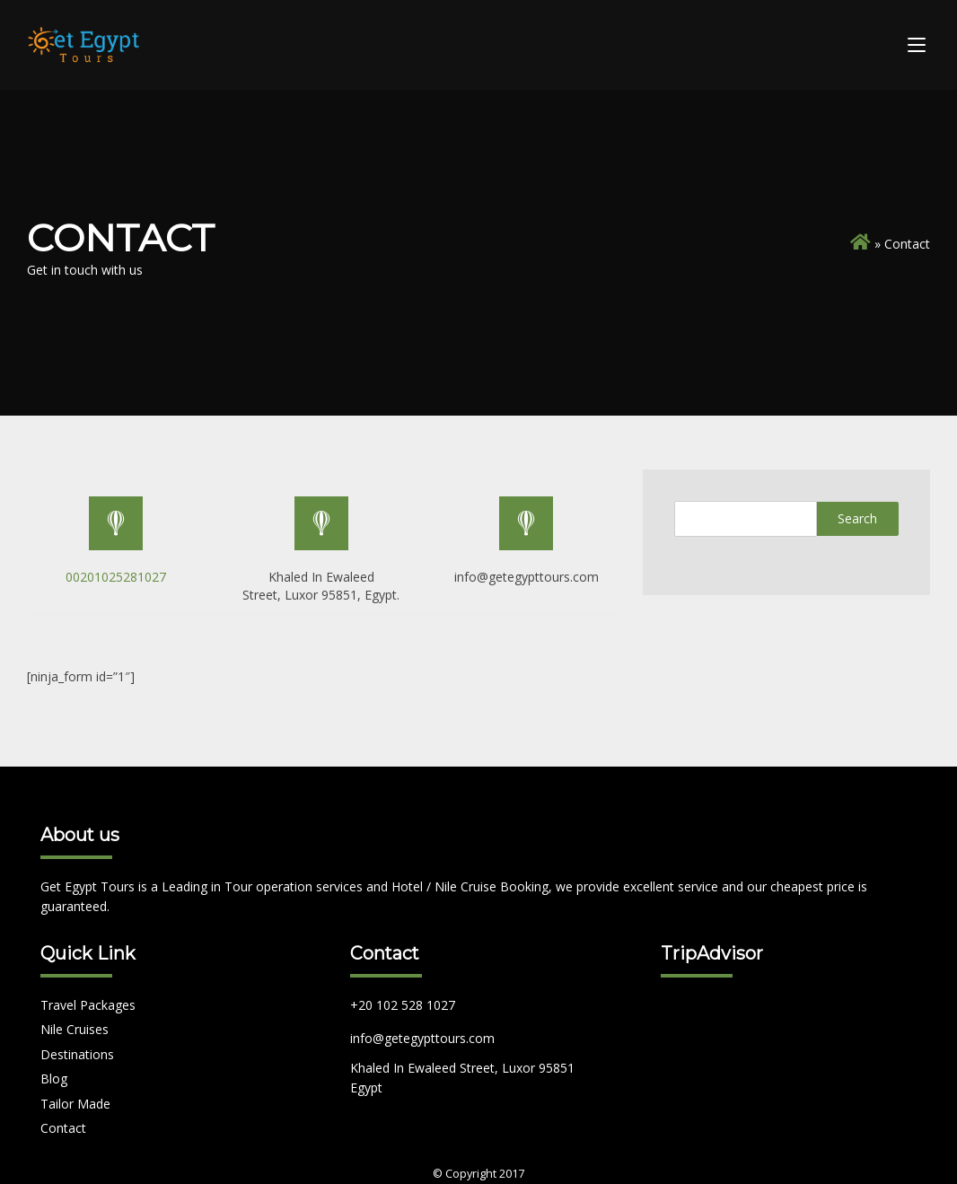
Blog (53, 1078)
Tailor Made (75, 1103)
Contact (63, 1127)
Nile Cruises (74, 1029)
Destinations (77, 1054)
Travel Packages (88, 1004)
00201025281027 (116, 576)
